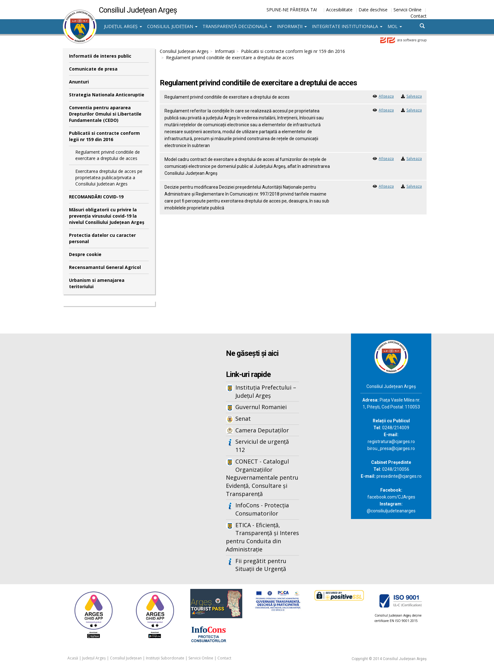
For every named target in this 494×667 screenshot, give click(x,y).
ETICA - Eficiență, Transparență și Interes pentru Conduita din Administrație (262, 537)
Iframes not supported (124, 437)
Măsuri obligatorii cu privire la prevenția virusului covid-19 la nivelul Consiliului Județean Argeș (106, 216)
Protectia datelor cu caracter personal (102, 238)
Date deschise (373, 10)
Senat (243, 418)
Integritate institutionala (347, 26)
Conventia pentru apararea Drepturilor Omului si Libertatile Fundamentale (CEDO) (105, 114)
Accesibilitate (339, 10)
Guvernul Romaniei (261, 407)
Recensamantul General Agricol (105, 267)
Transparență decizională (237, 26)
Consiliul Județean (172, 26)
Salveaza (414, 96)
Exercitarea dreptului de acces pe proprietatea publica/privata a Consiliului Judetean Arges (108, 177)
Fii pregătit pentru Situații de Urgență (260, 565)
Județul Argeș (123, 26)
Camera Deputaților (262, 430)
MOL (395, 26)
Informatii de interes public (100, 56)
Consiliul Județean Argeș (184, 51)
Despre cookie (85, 254)
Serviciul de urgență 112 (262, 445)
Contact (419, 16)
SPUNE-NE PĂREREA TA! (292, 10)
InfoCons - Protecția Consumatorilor (262, 509)
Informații (292, 26)
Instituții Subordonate (165, 658)
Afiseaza (386, 96)
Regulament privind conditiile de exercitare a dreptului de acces (107, 155)
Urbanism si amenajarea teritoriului (96, 283)
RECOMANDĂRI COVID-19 (96, 197)
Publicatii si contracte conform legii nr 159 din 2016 (104, 136)
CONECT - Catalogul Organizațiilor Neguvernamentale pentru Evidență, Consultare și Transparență (262, 478)
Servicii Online (407, 10)
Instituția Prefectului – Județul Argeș (265, 391)
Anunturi (79, 82)
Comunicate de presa (93, 69)
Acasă (72, 658)
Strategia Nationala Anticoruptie (106, 95)
